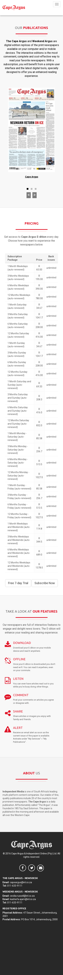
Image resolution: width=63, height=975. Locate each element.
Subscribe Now (44, 583)
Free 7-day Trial (18, 583)
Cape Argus (31, 176)
